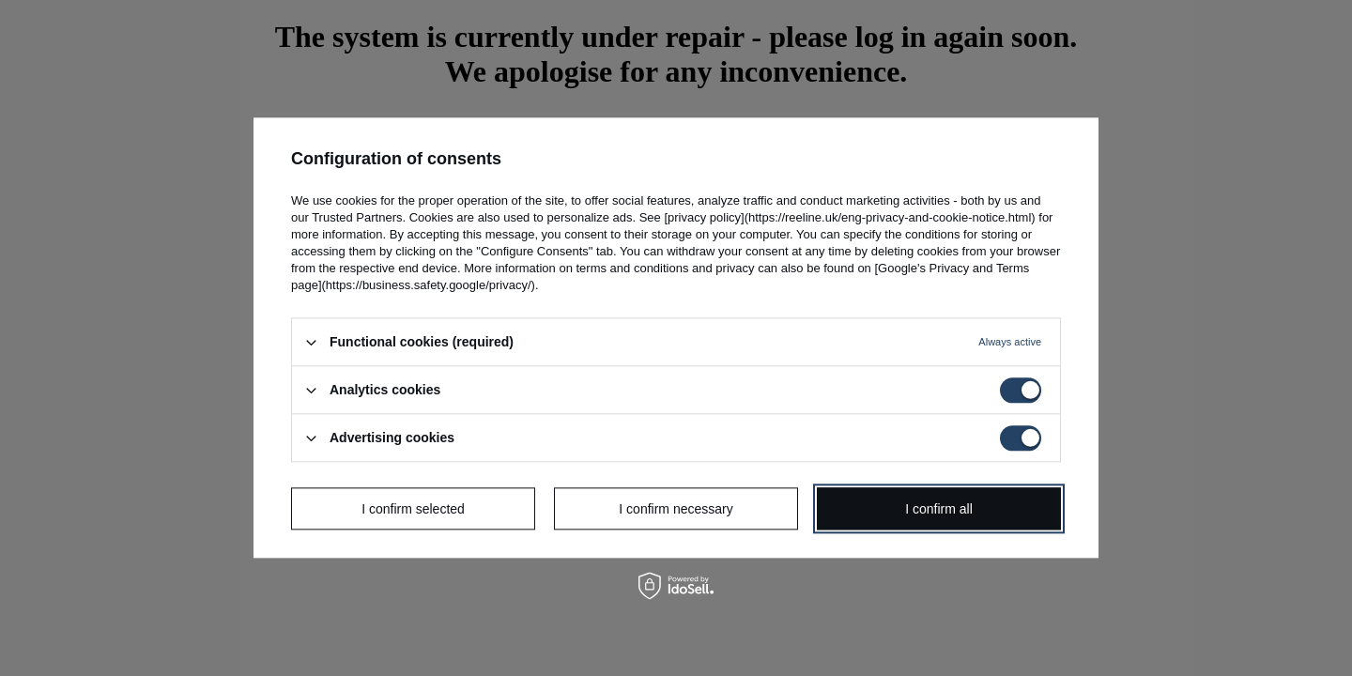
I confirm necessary (675, 508)
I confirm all (939, 508)
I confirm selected (413, 508)
